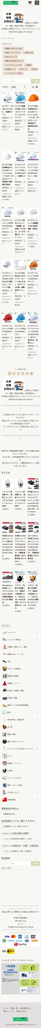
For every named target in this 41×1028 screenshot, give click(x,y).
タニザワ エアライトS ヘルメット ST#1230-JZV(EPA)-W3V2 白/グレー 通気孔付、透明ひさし (33, 334)
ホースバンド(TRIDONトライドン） (18, 749)
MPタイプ (22, 69)
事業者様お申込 (9, 814)
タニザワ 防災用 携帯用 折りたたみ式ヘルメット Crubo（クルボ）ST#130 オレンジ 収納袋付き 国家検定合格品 (33, 117)
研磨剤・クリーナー (12, 763)
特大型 (34, 69)
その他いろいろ (10, 792)
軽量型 (28, 65)
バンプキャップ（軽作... (13, 73)
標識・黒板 (9, 734)
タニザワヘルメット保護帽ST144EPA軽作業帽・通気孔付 (33, 226)
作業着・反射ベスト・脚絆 (14, 647)
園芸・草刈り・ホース (13, 741)
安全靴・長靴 (9, 698)
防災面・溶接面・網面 (13, 690)
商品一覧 (14, 1008)
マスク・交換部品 (13, 669)
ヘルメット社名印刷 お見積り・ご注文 (17, 839)
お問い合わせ (21, 1011)
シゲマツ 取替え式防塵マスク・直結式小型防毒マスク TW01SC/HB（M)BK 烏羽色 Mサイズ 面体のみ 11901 (20, 596)
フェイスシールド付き (13, 65)
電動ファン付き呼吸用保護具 (15, 705)
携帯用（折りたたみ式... (13, 48)
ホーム (3, 38)
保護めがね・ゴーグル (13, 654)
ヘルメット (6, 124)
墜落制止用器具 (10, 676)
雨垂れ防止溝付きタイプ (13, 61)
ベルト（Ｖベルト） (12, 778)
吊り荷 (7, 727)
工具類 (7, 770)
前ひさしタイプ (10, 57)
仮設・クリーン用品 (12, 785)
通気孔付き (28, 52)
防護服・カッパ (10, 683)
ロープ (7, 756)
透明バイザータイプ (12, 52)
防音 (6, 712)
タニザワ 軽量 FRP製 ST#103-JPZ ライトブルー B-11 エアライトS (20, 112)
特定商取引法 (25, 1008)
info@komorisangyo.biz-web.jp (20, 926)
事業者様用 (9, 800)
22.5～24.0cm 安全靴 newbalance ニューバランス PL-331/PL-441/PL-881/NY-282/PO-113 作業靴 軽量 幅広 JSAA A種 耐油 (33, 547)
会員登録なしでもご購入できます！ (16, 826)
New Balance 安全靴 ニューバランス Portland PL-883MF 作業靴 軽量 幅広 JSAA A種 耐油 (7, 594)
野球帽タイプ (9, 69)
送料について (8, 1011)
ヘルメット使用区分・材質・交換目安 (17, 851)
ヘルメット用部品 (11, 639)
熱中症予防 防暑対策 (13, 719)
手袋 (6, 661)
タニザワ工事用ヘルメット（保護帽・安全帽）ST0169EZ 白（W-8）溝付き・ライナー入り (20, 228)
